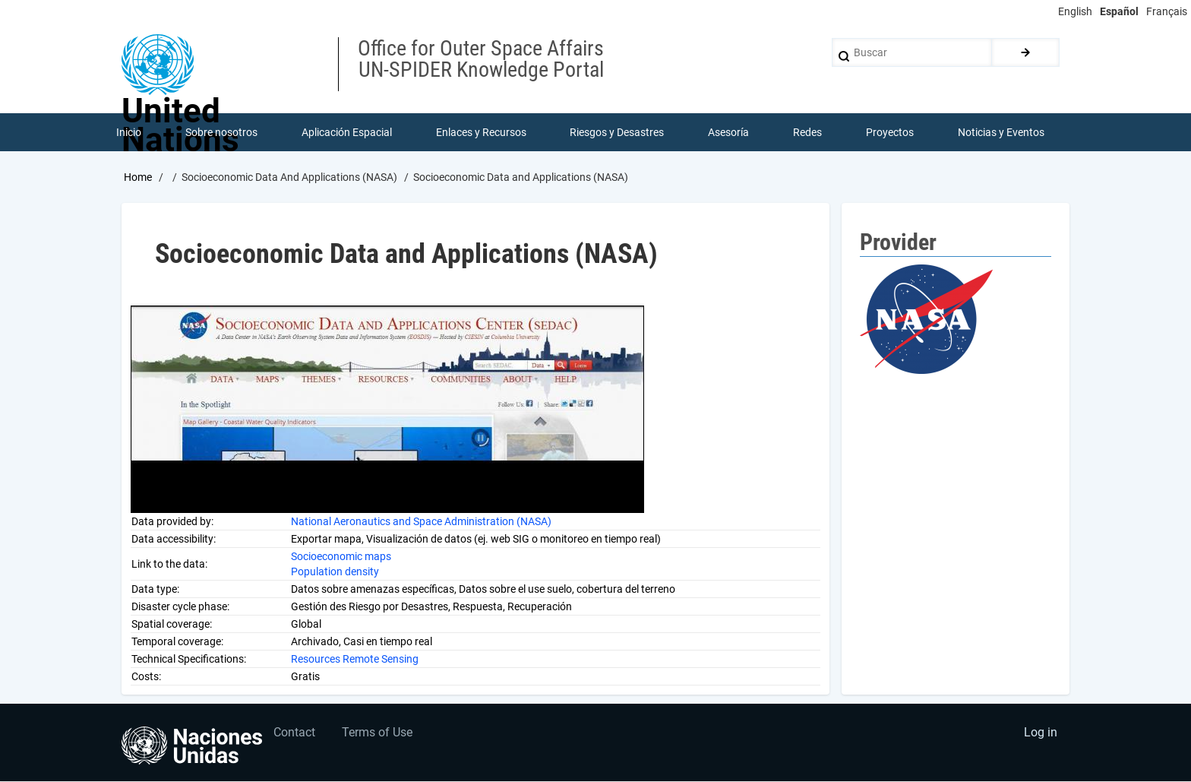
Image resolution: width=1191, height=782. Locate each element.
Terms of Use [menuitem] (378, 733)
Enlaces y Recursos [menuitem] (481, 132)
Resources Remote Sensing (355, 659)
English (1075, 11)
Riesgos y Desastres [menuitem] (617, 132)
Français (1166, 11)
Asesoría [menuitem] (728, 132)
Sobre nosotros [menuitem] (221, 132)
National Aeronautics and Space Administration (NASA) (421, 521)
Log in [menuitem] (1040, 733)
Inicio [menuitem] (128, 132)
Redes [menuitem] (807, 132)
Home (138, 177)
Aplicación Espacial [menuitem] (347, 132)
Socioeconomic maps (341, 556)
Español (1119, 11)
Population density (335, 571)
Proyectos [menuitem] (890, 132)
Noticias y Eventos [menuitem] (1001, 132)
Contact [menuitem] (295, 733)
